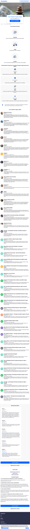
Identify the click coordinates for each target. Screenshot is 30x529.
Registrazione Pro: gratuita (15, 465)
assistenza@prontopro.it (4, 523)
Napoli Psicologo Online (15, 474)
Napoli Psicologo (15, 473)
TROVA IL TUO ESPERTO (15, 20)
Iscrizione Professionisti (24, 1)
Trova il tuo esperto (15, 462)
